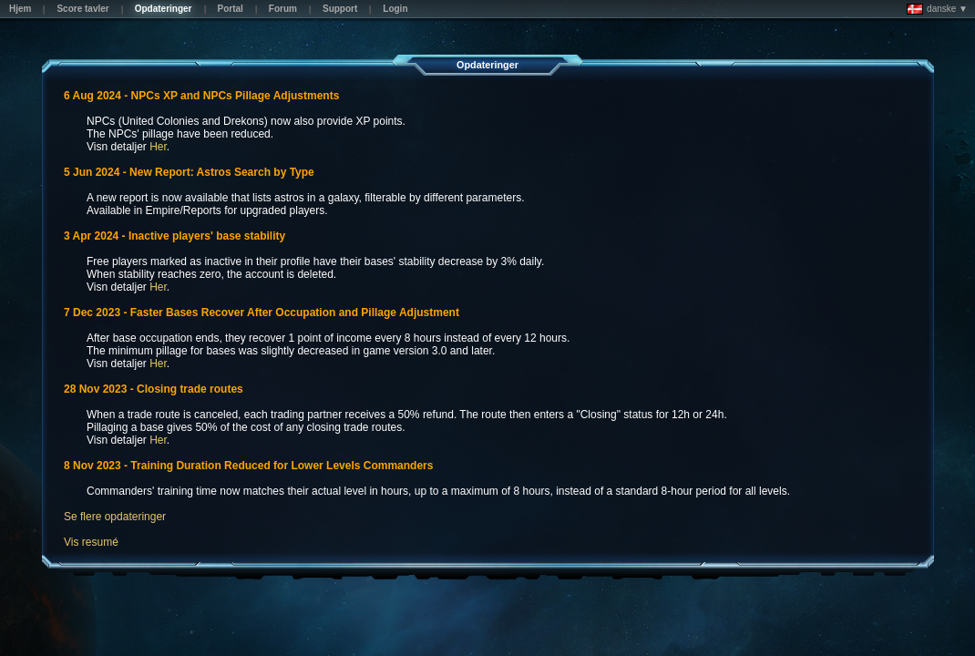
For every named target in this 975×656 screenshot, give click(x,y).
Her (158, 146)
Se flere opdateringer (115, 516)
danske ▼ (937, 9)
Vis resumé (91, 542)
